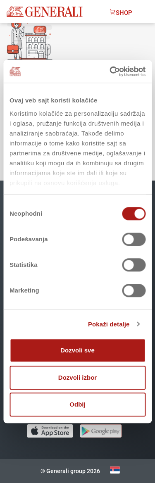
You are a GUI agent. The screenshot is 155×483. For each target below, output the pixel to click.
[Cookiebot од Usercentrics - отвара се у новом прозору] (110, 71)
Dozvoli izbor (77, 377)
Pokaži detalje (109, 324)
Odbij (77, 404)
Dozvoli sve (77, 350)
